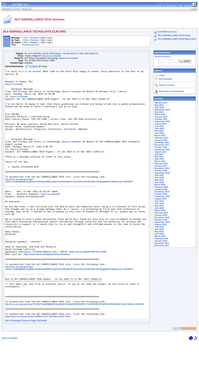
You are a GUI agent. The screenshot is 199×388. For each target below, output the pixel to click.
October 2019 (160, 194)
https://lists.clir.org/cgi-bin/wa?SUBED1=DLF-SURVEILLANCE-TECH (37, 362)
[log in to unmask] (51, 56)
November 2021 (161, 145)
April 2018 (159, 234)
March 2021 (159, 161)
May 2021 (158, 156)
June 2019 (159, 203)
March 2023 (159, 114)
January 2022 (160, 140)
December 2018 (161, 217)
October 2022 (160, 119)
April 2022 (159, 133)
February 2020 (161, 187)
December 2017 (161, 243)
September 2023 (162, 110)
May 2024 (158, 105)
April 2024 (159, 107)
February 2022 (161, 138)
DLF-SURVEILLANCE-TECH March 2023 (177, 39)
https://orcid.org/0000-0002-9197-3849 (88, 287)
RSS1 (184, 374)
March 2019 (159, 210)
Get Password (165, 79)
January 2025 (160, 103)
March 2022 (159, 135)
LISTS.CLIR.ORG (9, 384)
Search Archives (162, 52)
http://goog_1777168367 (31, 287)
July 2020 (159, 175)
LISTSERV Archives (167, 32)
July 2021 (159, 154)
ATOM (176, 374)
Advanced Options (162, 57)
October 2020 (160, 170)
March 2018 (159, 236)
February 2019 (161, 213)
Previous (34, 38)
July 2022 (159, 126)
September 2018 (162, 222)
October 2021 (160, 147)
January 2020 (160, 189)
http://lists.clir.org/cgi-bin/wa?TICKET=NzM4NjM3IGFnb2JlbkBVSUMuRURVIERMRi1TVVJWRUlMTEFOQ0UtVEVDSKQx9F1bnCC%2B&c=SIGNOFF (74, 348)
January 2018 (160, 241)
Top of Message (12, 366)
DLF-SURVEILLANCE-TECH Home (174, 35)
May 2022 (158, 131)
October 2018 (160, 220)
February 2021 (161, 163)
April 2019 (159, 208)
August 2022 (160, 124)
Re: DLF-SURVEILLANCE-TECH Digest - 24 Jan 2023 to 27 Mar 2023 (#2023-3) (61, 53)
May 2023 (158, 112)
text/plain (33, 66)
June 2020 (159, 178)
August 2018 (160, 224)
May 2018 (158, 231)
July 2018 (159, 227)
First (26, 38)
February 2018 (161, 238)
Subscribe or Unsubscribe (171, 91)
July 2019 (159, 201)
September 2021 (162, 149)
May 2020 (158, 180)
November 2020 (161, 168)
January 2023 (160, 117)
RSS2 (192, 374)
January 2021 (160, 166)
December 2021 (161, 142)
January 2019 (160, 215)
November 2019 (161, 192)
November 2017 (161, 245)
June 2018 (159, 229)
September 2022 (162, 121)
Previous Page (29, 366)
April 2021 (159, 159)
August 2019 (160, 199)
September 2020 (162, 173)
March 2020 (159, 185)
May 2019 (158, 206)
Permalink (42, 366)
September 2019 (162, 196)
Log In (162, 75)
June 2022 (159, 128)
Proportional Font (30, 45)
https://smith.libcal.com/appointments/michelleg (46, 290)
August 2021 (160, 152)
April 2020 (159, 182)
